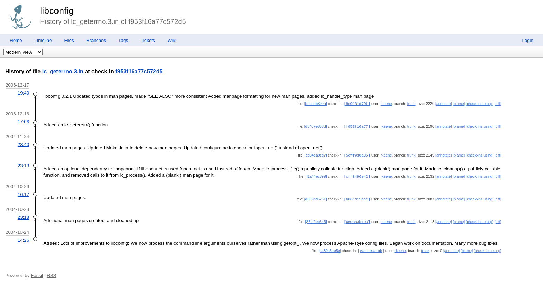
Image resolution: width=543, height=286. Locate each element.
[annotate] (443, 103)
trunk (411, 103)
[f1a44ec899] (316, 175)
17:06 (23, 121)
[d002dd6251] (315, 198)
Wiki (172, 40)
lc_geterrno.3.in (62, 71)
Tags (123, 40)
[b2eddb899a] (315, 103)
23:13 (23, 164)
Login (527, 40)
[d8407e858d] (315, 126)
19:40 (23, 93)
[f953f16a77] (357, 126)
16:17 (23, 193)
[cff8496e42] (357, 175)
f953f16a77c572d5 (138, 71)
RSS (51, 273)
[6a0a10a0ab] (371, 248)
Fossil (37, 273)
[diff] (498, 103)
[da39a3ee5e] (329, 249)
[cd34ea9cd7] (316, 154)
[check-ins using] (479, 103)
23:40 (23, 143)
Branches (96, 40)
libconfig (57, 11)
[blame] (459, 103)
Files (69, 40)
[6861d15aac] (357, 197)
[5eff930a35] (357, 154)
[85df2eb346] (316, 220)
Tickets (148, 40)
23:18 (23, 215)
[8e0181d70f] (357, 103)
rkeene (386, 103)
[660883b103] (357, 219)
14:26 (23, 238)
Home (16, 40)
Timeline (43, 40)
